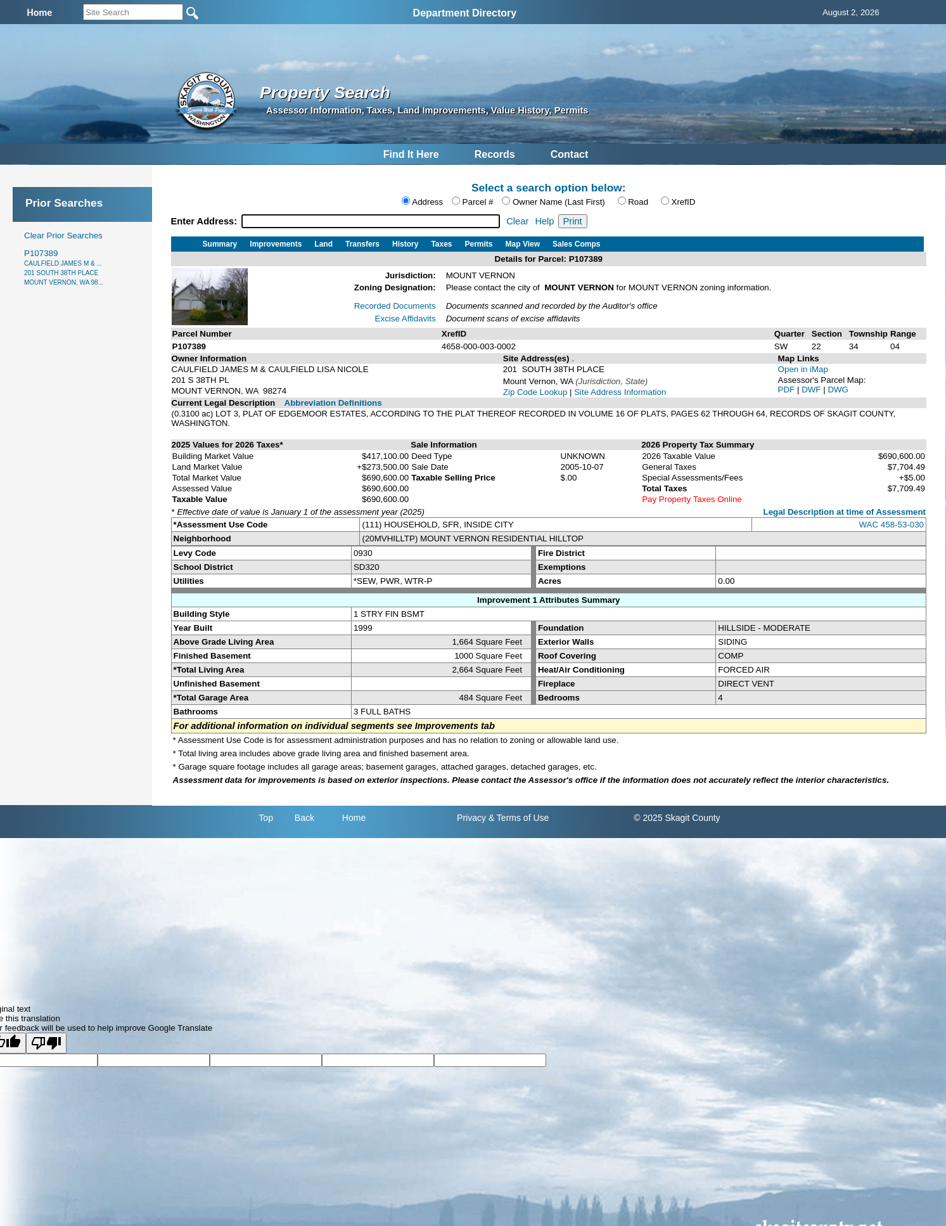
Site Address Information (620, 392)
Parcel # (478, 202)
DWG (838, 389)
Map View (523, 244)
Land (323, 244)
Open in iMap (803, 369)
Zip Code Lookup (535, 392)
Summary (220, 244)
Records (495, 154)
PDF (787, 389)
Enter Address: (205, 221)
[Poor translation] (46, 1043)
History (405, 244)
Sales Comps (576, 244)
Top (266, 818)
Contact (570, 154)
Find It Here (411, 154)
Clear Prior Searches (63, 235)
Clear (517, 221)
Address (427, 202)
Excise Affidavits (405, 318)
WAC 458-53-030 (891, 524)
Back (304, 818)
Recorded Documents (395, 306)
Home (354, 818)
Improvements (276, 244)
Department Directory (465, 13)
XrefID (684, 202)
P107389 (63, 267)
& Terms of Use (519, 818)
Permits (479, 244)
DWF (812, 389)
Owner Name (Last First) (559, 202)
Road (638, 202)
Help (544, 221)
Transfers (362, 244)
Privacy (471, 818)
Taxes (441, 244)
